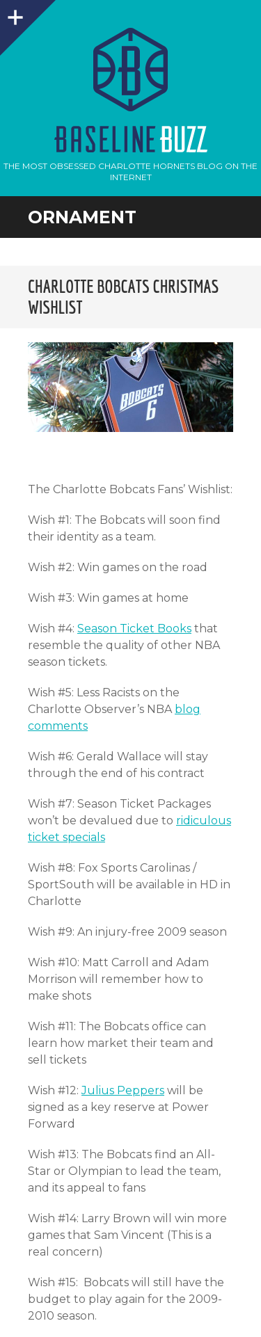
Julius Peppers (122, 1090)
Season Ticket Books (134, 628)
